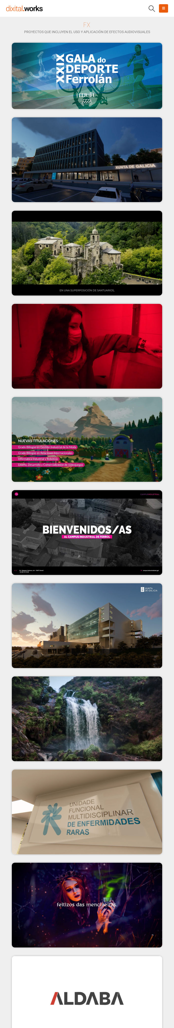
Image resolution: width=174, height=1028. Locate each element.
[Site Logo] (24, 8)
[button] (152, 8)
